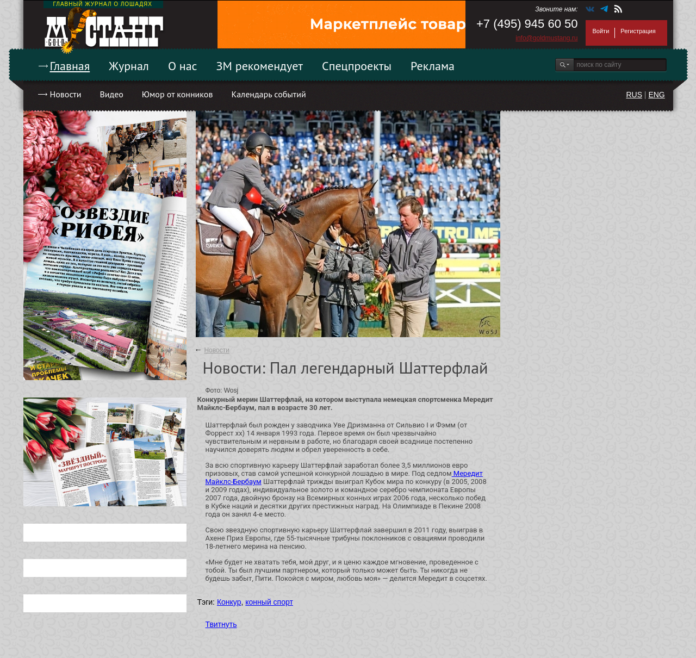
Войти (601, 31)
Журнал (129, 65)
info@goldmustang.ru (546, 38)
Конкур (229, 602)
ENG (656, 94)
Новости (66, 94)
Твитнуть (221, 624)
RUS (634, 94)
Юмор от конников (177, 94)
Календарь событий (268, 94)
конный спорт (269, 602)
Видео (111, 94)
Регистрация (637, 31)
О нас (182, 65)
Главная (70, 65)
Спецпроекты (356, 65)
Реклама (433, 65)
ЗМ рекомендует (259, 65)
